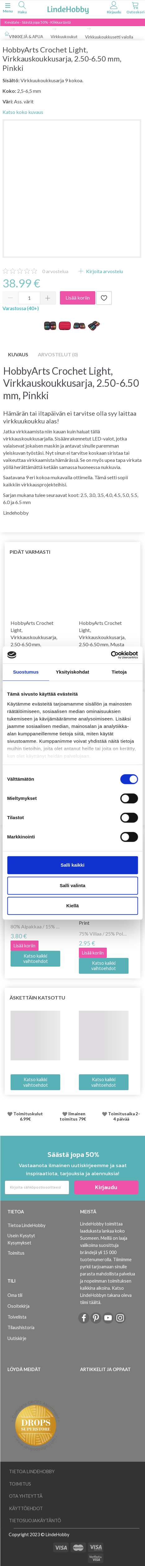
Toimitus (16, 1253)
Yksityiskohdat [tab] (72, 672)
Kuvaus (18, 354)
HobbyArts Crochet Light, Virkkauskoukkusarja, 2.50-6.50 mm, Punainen (34, 637)
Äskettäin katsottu (37, 997)
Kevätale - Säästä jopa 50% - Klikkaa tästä (38, 22)
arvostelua (55, 271)
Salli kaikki (72, 865)
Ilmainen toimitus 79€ (74, 1116)
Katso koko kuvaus (22, 112)
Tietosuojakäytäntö (35, 1520)
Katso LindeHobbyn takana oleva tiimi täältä (106, 1295)
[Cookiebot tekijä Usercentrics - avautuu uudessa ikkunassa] (111, 655)
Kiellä (72, 905)
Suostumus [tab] (26, 672)
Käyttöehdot (26, 1508)
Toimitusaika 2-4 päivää (124, 1116)
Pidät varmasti (30, 552)
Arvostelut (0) (58, 354)
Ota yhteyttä (26, 1496)
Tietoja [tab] (119, 672)
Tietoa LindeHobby (26, 1225)
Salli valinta (72, 885)
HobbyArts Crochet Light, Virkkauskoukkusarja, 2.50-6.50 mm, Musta (102, 633)
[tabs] (22, 8)
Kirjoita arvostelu (104, 271)
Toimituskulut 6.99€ (28, 1116)
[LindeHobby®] (68, 9)
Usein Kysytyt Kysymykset (21, 1239)
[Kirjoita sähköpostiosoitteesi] (37, 1187)
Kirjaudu (106, 1187)
